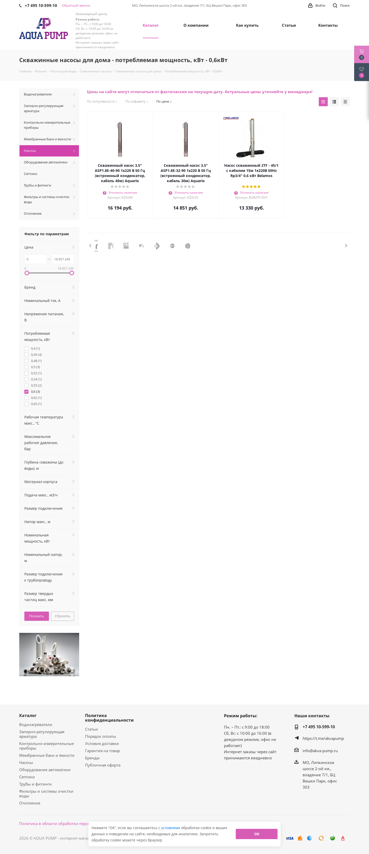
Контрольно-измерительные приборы (46, 746)
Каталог (28, 715)
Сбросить (62, 616)
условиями (171, 827)
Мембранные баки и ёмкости (47, 755)
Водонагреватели (35, 724)
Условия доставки (102, 743)
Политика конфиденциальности (109, 718)
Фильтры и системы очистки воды (46, 793)
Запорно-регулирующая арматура (41, 734)
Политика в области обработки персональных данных (70, 823)
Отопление (29, 803)
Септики (27, 776)
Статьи (91, 729)
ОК (256, 833)
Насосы (26, 762)
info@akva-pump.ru (320, 750)
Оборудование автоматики (45, 769)
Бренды (92, 757)
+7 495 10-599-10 (319, 727)
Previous (90, 245)
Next (346, 245)
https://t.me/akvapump (323, 738)
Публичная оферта (102, 765)
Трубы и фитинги (35, 784)
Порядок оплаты (100, 736)
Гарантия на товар (102, 750)
